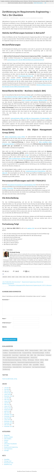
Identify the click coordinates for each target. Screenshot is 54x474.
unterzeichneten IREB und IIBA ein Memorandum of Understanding (30, 118)
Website (4, 327)
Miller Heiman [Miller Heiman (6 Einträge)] (40, 355)
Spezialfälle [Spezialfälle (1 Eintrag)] (36, 364)
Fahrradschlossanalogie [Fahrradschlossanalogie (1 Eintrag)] (38, 352)
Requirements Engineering (37, 18)
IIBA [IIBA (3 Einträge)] (28, 355)
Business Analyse (8, 437)
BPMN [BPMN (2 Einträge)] (26, 350)
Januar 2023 (7, 394)
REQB (37, 276)
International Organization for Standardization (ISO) (21, 184)
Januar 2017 (7, 406)
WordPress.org (8, 464)
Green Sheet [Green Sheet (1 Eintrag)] (15, 355)
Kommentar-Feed (8, 462)
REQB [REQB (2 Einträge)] (46, 360)
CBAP (13, 276)
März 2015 (7, 413)
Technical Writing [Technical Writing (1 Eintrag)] (7, 367)
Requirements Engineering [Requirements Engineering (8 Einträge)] (9, 362)
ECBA (24, 276)
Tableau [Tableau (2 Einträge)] (42, 364)
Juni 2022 (6, 397)
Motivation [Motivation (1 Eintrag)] (48, 355)
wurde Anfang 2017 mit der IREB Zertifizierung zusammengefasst (25, 59)
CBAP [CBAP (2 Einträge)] (41, 350)
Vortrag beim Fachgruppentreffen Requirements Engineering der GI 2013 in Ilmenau (30, 285)
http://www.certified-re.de (25, 76)
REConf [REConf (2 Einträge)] (37, 360)
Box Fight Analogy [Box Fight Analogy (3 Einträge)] (19, 350)
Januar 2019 (7, 401)
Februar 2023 (7, 392)
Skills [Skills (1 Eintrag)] (30, 364)
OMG (34, 276)
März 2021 (7, 399)
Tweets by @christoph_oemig (9, 378)
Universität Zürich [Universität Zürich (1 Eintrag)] (17, 367)
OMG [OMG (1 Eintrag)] (4, 357)
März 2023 (7, 391)
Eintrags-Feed (7, 461)
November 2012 (8, 426)
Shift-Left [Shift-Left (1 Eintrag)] (25, 364)
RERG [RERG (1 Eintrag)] (41, 362)
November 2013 (8, 423)
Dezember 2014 (8, 414)
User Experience (8, 448)
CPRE (20, 276)
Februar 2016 (7, 407)
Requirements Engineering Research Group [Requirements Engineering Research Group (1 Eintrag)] (28, 362)
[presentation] (11, 332)
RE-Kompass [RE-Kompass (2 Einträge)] (31, 360)
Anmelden (6, 459)
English (6, 442)
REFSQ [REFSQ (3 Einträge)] (42, 360)
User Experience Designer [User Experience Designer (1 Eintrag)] (38, 367)
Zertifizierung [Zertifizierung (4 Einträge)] (6, 369)
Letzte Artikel (9, 249)
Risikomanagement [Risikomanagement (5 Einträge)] (17, 364)
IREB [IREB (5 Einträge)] (31, 355)
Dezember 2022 (8, 396)
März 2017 (7, 404)
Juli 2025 (6, 387)
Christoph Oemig (14, 18)
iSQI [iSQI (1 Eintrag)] (35, 355)
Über (4, 249)
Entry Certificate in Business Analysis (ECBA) (34, 100)
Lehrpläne (13, 79)
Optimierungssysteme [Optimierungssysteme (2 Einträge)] (23, 357)
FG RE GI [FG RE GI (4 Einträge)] (47, 352)
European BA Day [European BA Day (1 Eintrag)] (26, 352)
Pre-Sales (6, 445)
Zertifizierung (46, 276)
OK (45, 3)
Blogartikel (23, 18)
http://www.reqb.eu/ (45, 79)
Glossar (18, 79)
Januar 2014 (7, 419)
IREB (30, 276)
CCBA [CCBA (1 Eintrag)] (45, 350)
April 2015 (6, 411)
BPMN (9, 276)
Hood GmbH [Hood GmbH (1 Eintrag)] (23, 355)
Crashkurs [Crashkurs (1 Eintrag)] (5, 352)
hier (27, 155)
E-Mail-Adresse (6, 322)
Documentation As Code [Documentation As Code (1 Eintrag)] (15, 352)
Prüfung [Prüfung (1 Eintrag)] (24, 360)
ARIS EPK (4, 173)
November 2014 (8, 416)
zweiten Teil (30, 228)
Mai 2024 (6, 389)
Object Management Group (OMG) (15, 136)
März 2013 (7, 424)
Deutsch (28, 18)
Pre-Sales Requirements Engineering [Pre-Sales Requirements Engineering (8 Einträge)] (12, 360)
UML (41, 276)
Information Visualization (10, 443)
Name (4, 318)
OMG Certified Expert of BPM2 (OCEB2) (20, 158)
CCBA (17, 276)
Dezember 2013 (8, 421)
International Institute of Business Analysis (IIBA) (18, 96)
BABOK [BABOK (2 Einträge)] (11, 350)
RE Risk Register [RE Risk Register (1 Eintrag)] (7, 364)
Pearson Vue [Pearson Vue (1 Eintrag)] (34, 357)
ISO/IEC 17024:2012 (7, 188)
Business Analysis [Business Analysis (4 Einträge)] (34, 350)
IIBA (27, 276)
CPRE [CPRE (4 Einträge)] (49, 350)
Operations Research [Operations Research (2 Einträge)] (12, 357)
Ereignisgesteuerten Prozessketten (36, 171)
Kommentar (5, 299)
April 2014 (6, 418)
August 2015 (7, 409)
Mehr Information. (38, 3)
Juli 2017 (6, 402)
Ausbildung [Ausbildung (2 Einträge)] (5, 350)
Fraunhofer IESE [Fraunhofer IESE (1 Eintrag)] (7, 355)
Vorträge (6, 450)
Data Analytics (7, 438)
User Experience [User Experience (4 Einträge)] (27, 367)
